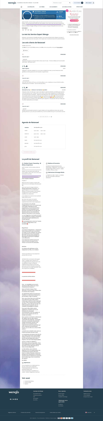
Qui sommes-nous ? (37, 393)
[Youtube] (13, 399)
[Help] (78, 2)
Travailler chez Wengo (62, 396)
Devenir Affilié (61, 395)
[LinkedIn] (15, 399)
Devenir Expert (61, 393)
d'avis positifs (61, 17)
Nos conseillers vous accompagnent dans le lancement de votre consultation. (74, 26)
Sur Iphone (60, 404)
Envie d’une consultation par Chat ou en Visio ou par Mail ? (74, 32)
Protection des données (25, 412)
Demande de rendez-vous (29, 152)
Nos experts (35, 398)
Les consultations (66, 6)
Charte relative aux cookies (55, 412)
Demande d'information (74, 34)
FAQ (34, 396)
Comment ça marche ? (72, 29)
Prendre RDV (74, 20)
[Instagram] (12, 399)
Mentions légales (53, 418)
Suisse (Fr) (89, 412)
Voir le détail (60, 47)
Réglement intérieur (12, 412)
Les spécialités (31, 6)
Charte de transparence (40, 412)
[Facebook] (10, 399)
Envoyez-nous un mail (88, 396)
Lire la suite (25, 28)
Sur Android (60, 405)
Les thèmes (41, 6)
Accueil (21, 7)
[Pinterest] (17, 399)
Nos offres (35, 399)
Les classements (53, 6)
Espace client (79, 6)
